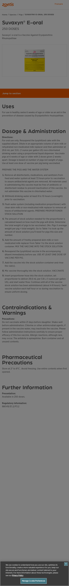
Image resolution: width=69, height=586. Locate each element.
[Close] (66, 564)
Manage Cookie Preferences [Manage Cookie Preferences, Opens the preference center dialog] (33, 581)
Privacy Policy (17, 576)
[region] (34, 573)
